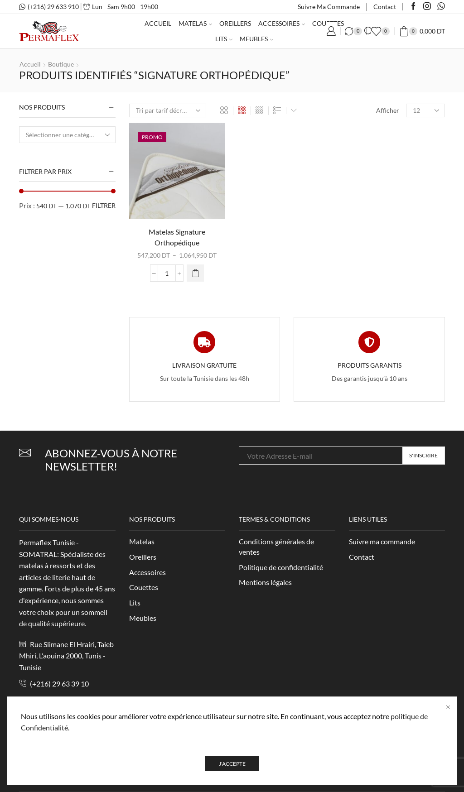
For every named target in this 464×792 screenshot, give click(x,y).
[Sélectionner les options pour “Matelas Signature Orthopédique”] (195, 273)
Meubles (256, 39)
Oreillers (235, 23)
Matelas (195, 23)
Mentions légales (265, 582)
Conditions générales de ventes (276, 546)
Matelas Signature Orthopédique (177, 237)
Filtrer (104, 205)
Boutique (61, 64)
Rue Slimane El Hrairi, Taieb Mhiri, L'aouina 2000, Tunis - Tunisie (66, 656)
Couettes (143, 587)
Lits (223, 39)
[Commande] (167, 110)
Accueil (158, 23)
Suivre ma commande (329, 6)
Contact (384, 6)
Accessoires (281, 23)
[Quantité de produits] (166, 273)
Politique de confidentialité (281, 567)
